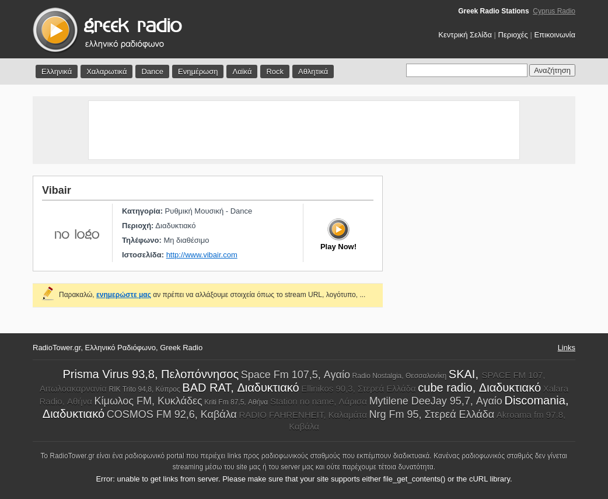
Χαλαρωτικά (106, 71)
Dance (152, 71)
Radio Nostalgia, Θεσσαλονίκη (399, 376)
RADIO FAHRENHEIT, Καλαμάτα (303, 415)
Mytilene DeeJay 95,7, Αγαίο (435, 401)
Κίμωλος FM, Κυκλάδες (148, 401)
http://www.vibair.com (201, 254)
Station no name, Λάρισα (318, 401)
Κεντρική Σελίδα (465, 34)
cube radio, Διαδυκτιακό (479, 387)
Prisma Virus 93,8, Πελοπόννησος (151, 374)
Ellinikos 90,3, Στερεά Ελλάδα (358, 388)
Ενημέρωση (198, 71)
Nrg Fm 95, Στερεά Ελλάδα (432, 414)
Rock (275, 71)
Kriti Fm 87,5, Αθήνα (236, 402)
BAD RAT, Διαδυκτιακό (240, 387)
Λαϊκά (241, 71)
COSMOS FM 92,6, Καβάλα (172, 414)
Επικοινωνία (554, 34)
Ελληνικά (56, 71)
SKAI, (465, 374)
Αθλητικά (313, 71)
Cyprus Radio (554, 11)
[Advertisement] (304, 130)
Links (566, 347)
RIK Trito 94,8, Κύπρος (144, 389)
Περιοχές (513, 34)
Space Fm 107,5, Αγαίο (295, 375)
